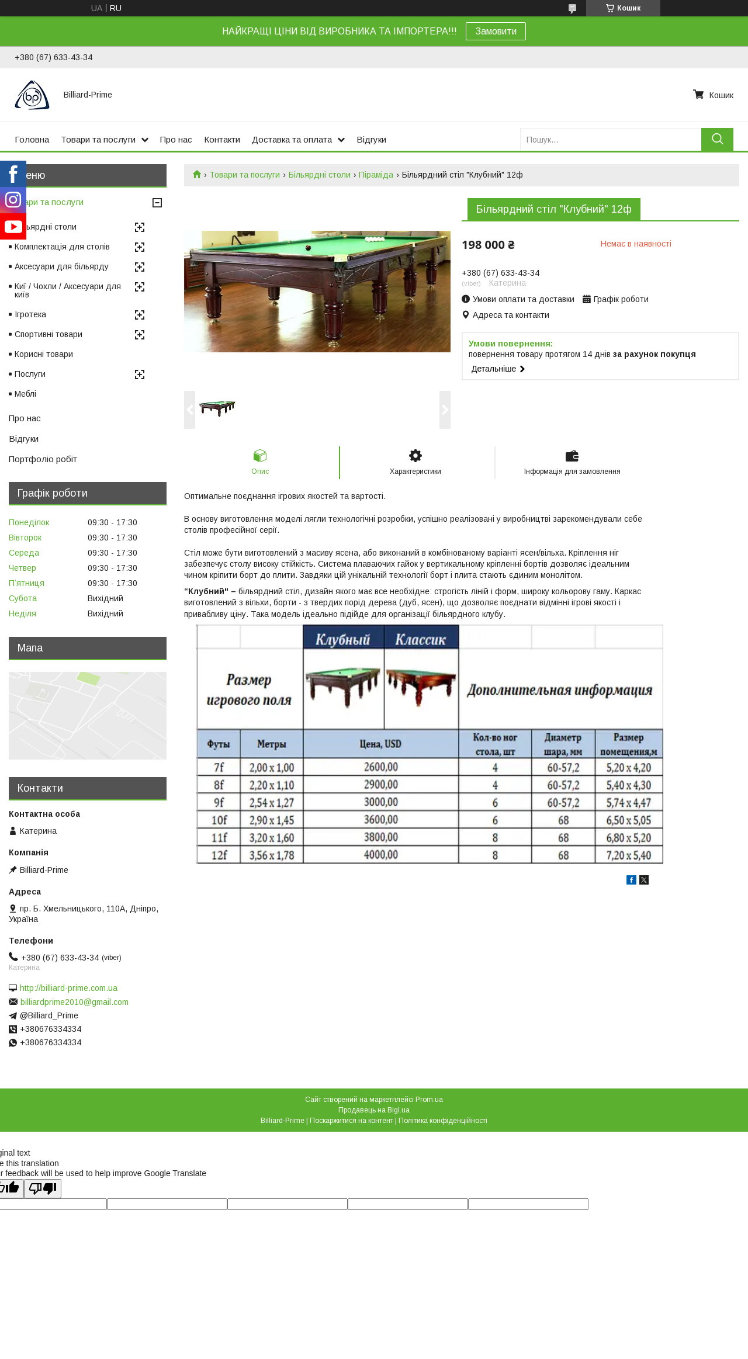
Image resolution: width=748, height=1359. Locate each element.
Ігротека (30, 314)
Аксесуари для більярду (62, 266)
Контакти (222, 139)
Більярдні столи (320, 174)
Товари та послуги (98, 139)
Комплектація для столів (62, 246)
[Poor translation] (42, 1188)
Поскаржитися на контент (351, 1121)
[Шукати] (717, 139)
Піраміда (376, 174)
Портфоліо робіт (43, 459)
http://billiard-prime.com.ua (68, 988)
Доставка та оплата (292, 139)
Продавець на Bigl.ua (374, 1110)
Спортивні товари (48, 334)
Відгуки (371, 139)
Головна (32, 139)
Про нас (176, 139)
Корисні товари (44, 354)
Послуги (30, 374)
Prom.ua (429, 1099)
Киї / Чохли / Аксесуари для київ (68, 290)
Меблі (25, 393)
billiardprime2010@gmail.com (74, 1002)
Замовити (496, 31)
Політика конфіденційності (443, 1121)
